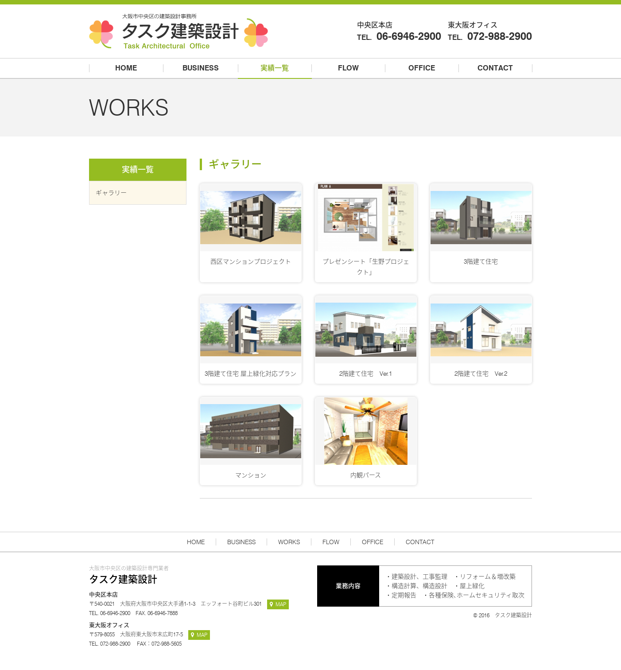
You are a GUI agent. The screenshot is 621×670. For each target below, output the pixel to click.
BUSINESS (241, 541)
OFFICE (372, 541)
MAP (278, 604)
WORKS (289, 541)
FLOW (330, 541)
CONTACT (420, 541)
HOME (196, 541)
